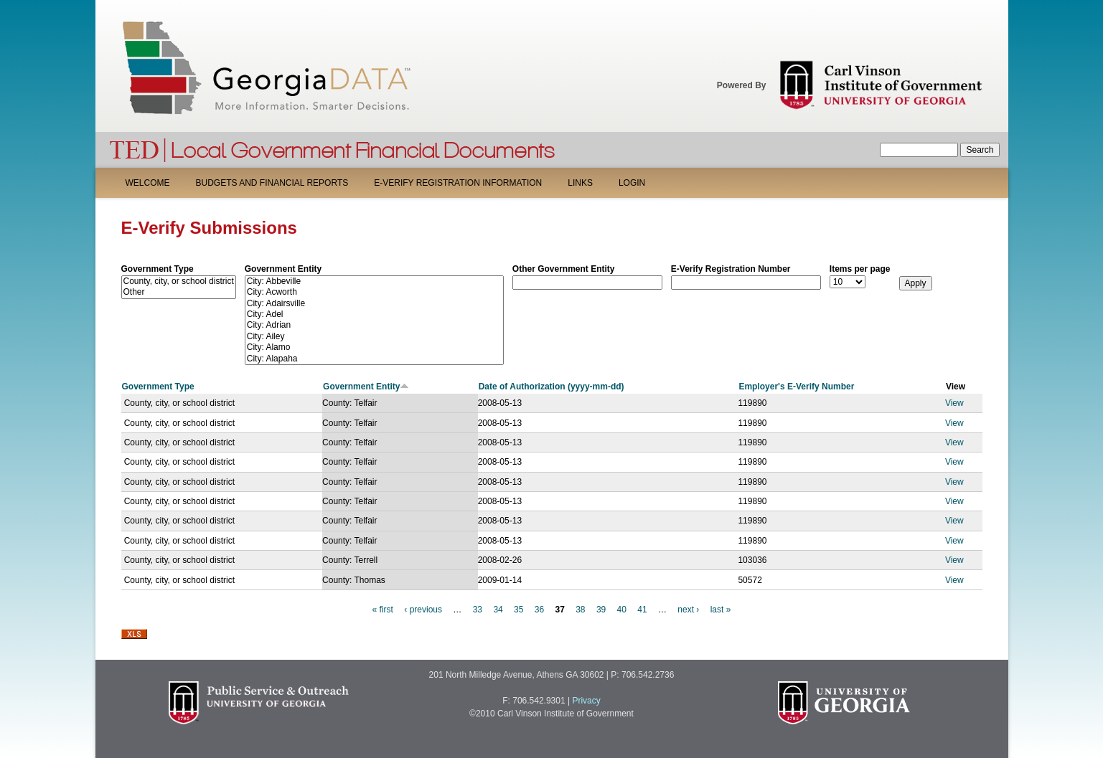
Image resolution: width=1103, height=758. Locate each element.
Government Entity (283, 269)
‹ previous (423, 610)
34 (497, 610)
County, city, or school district (178, 281)
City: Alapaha (374, 359)
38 (580, 610)
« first (382, 610)
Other (178, 292)
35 (518, 610)
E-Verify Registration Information (458, 183)
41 (642, 610)
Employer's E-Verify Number (796, 387)
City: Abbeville (374, 281)
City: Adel (374, 314)
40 (621, 610)
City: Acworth (374, 292)
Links (580, 183)
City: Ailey (374, 336)
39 (601, 610)
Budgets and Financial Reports (272, 183)
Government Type (157, 269)
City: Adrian (374, 325)
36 (539, 610)
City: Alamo (374, 347)
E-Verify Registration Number (731, 269)
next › (688, 610)
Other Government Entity (563, 269)
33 (477, 610)
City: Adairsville (374, 303)
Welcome (148, 183)
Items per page (860, 269)
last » (720, 610)
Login (632, 183)
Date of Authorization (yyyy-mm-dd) (551, 387)
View (954, 403)
